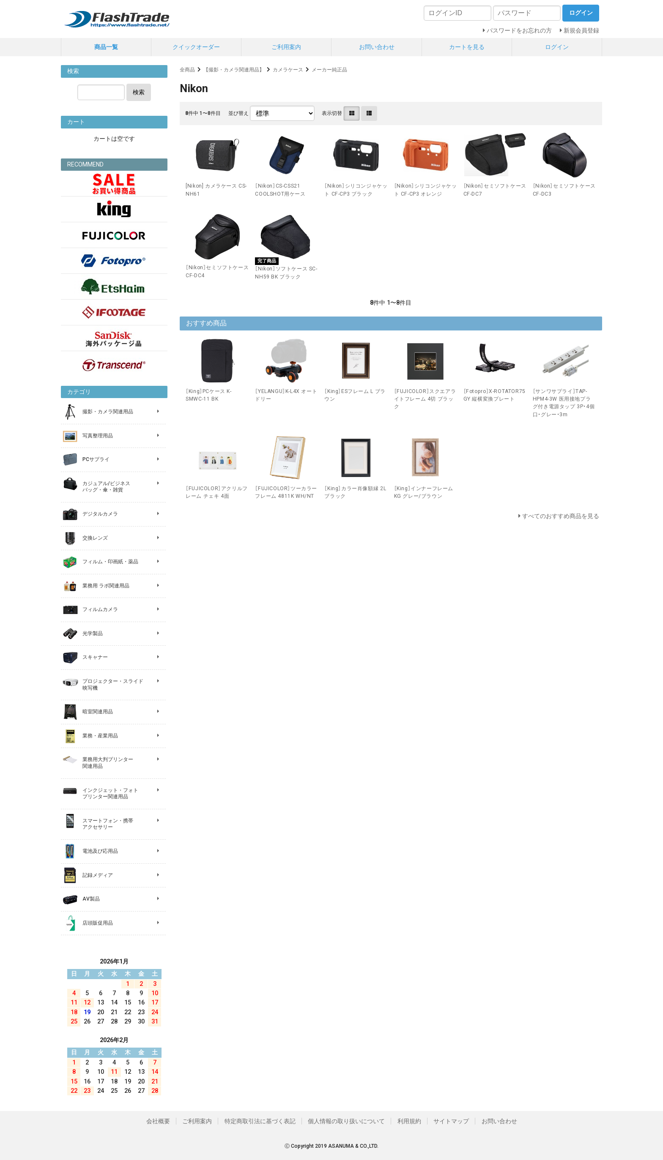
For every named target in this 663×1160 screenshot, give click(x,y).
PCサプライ (96, 459)
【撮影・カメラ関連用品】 (233, 70)
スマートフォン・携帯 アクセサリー (107, 824)
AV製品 (91, 899)
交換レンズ (95, 538)
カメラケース (288, 70)
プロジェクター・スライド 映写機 (112, 684)
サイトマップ (451, 1121)
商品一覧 (106, 47)
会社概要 (158, 1121)
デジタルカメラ (100, 514)
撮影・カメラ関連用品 (107, 412)
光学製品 (92, 633)
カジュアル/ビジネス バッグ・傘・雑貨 (106, 486)
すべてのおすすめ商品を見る (560, 516)
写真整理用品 (97, 436)
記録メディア (97, 875)
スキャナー (95, 657)
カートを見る (467, 47)
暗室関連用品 (97, 712)
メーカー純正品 (329, 70)
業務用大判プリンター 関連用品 (107, 762)
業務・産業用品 (100, 736)
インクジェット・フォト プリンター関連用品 (110, 793)
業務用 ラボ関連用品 (105, 586)
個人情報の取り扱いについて (346, 1121)
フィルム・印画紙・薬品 (110, 562)
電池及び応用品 (100, 851)
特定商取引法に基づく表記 (260, 1121)
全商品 (187, 70)
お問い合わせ (377, 47)
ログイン (557, 47)
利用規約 (409, 1121)
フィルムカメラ (100, 609)
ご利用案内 (286, 47)
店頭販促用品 (97, 923)
